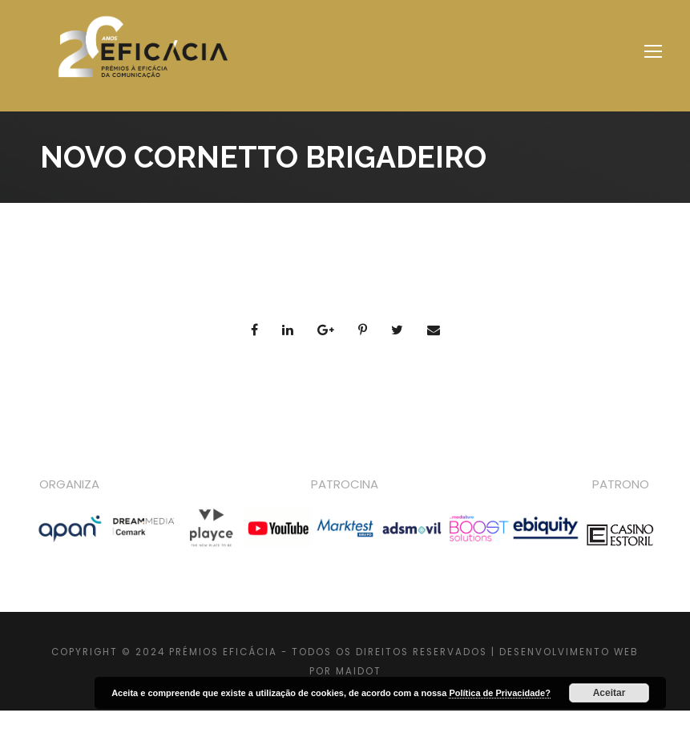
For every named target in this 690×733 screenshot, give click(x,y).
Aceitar (609, 693)
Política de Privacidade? (500, 693)
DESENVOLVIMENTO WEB (569, 652)
